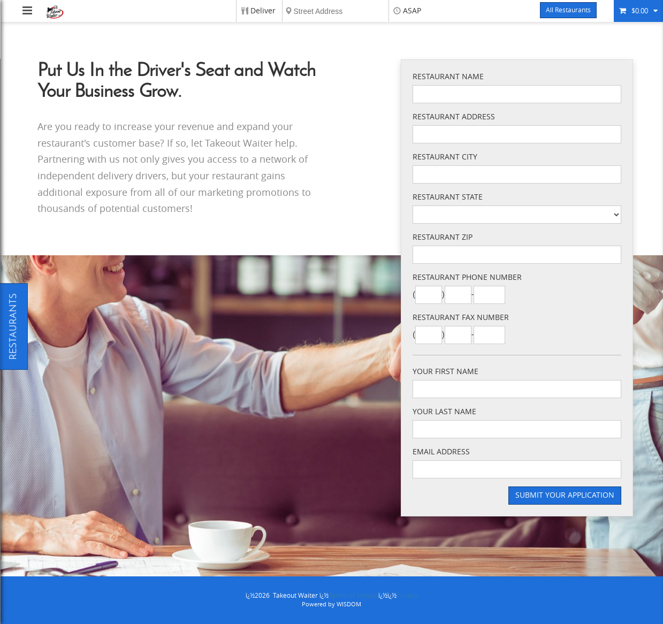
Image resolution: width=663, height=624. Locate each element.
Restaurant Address (454, 116)
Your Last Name (444, 411)
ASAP (412, 11)
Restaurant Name (448, 76)
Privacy (407, 595)
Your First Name (445, 371)
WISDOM (349, 604)
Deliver (263, 11)
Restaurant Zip (443, 237)
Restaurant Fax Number (461, 317)
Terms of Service (353, 595)
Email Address (441, 451)
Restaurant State (448, 197)
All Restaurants (568, 10)
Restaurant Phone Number (467, 277)
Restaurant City (445, 157)
